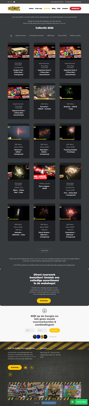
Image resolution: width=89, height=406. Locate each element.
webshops (37, 259)
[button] (44, 301)
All (11, 35)
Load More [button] (44, 250)
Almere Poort (19, 359)
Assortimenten (20, 35)
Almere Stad (31, 359)
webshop (62, 23)
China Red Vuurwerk (36, 35)
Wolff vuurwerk (75, 35)
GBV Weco (50, 35)
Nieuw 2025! (62, 35)
